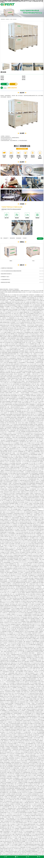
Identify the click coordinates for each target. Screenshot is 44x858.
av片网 (29, 342)
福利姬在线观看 (23, 530)
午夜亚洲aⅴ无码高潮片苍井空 (33, 539)
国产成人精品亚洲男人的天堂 (8, 342)
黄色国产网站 (24, 852)
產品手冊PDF (13, 84)
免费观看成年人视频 (10, 842)
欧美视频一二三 (26, 489)
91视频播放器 (3, 704)
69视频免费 (10, 722)
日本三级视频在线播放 (15, 768)
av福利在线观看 (19, 345)
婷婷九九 (36, 343)
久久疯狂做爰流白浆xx (22, 441)
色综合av (42, 369)
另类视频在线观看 (3, 812)
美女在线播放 (14, 320)
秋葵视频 (20, 782)
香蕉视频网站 (23, 325)
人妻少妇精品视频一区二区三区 (11, 438)
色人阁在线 (20, 678)
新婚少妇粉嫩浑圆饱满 (12, 338)
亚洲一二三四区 (32, 806)
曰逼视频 (3, 825)
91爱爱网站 (15, 687)
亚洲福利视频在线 (12, 358)
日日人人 (6, 431)
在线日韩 (41, 641)
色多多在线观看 (17, 467)
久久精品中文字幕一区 (40, 850)
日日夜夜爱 (26, 585)
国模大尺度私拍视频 (7, 415)
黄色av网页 (27, 727)
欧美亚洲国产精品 (28, 445)
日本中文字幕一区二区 (24, 543)
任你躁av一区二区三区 (25, 719)
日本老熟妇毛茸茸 (39, 397)
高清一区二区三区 (27, 300)
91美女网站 (36, 313)
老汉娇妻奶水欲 (18, 601)
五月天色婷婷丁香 (32, 604)
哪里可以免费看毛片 (13, 368)
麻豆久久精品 (22, 834)
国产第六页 (15, 468)
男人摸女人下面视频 (15, 339)
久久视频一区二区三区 (5, 847)
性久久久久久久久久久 (24, 421)
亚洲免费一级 (35, 581)
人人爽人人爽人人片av (36, 670)
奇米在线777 (17, 487)
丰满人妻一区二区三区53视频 (25, 443)
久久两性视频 (21, 589)
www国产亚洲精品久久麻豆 (7, 553)
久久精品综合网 (31, 693)
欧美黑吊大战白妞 (15, 494)
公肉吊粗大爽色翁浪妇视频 (24, 625)
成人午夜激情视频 (20, 412)
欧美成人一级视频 (4, 448)
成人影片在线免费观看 (19, 398)
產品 (16, 856)
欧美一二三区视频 (39, 349)
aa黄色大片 (35, 389)
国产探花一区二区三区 (39, 374)
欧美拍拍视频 (23, 586)
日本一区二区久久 (33, 535)
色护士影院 (19, 792)
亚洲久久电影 (29, 476)
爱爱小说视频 (30, 412)
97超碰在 (6, 392)
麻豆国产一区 (26, 405)
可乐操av (6, 563)
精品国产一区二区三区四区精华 (12, 424)
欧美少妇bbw (29, 624)
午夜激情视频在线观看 (32, 479)
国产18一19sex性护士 (34, 791)
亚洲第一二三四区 (16, 453)
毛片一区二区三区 (40, 457)
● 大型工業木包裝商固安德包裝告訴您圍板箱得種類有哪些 (11, 270)
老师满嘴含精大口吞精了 (6, 714)
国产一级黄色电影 (28, 417)
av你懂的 (39, 391)
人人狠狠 (9, 750)
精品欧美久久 (37, 497)
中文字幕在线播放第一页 (14, 397)
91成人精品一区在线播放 (21, 368)
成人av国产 (7, 552)
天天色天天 (19, 385)
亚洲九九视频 (24, 575)
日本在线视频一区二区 (9, 306)
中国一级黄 (39, 345)
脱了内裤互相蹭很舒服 (22, 523)
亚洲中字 (16, 402)
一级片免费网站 (18, 586)
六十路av (21, 752)
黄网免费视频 (5, 457)
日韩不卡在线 (34, 730)
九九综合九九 (21, 648)
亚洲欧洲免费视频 (41, 458)
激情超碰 (7, 526)
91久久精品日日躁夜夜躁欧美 (26, 565)
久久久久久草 (39, 323)
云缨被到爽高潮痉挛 (39, 437)
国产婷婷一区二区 (33, 427)
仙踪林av (34, 466)
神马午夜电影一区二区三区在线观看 (18, 596)
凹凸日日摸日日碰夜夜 (12, 473)
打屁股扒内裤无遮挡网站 (32, 355)
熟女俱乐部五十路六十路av (29, 532)
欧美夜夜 (22, 760)
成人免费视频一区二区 (17, 297)
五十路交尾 (16, 392)
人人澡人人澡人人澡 (32, 361)
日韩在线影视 (29, 647)
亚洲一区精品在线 (26, 526)
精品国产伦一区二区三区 (25, 335)
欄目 (5, 856)
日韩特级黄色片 (23, 657)
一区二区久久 (4, 680)
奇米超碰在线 (17, 674)
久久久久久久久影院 (8, 471)
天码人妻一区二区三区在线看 (18, 490)
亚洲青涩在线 (19, 632)
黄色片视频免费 (33, 302)
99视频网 (10, 585)
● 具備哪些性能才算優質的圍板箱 (6, 268)
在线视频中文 (9, 332)
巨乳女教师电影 (32, 405)
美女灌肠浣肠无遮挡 (3, 559)
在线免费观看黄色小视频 (28, 332)
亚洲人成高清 (29, 536)
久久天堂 (5, 650)
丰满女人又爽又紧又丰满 (22, 520)
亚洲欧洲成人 (19, 516)
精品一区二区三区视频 (32, 312)
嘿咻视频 (40, 691)
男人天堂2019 (17, 504)
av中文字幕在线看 (28, 650)
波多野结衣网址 (11, 421)
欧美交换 (12, 296)
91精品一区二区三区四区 (21, 529)
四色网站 (5, 366)
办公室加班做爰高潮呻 (38, 411)
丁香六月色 (19, 791)
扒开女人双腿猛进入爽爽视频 (22, 312)
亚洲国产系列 (2, 661)
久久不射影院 (8, 378)
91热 (20, 559)
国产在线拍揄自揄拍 (15, 763)
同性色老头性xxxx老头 (38, 306)
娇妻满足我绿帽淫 (40, 579)
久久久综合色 (13, 562)
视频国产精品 (23, 491)
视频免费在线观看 (9, 700)
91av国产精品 (28, 552)
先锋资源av (11, 490)
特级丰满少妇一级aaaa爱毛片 (14, 829)
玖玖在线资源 (16, 745)
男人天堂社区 (41, 417)
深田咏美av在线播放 (32, 664)
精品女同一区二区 (39, 315)
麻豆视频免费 (23, 546)
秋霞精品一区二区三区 (19, 503)
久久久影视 (13, 582)
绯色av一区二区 (5, 615)
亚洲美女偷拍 (39, 404)
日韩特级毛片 (30, 581)
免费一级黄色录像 (40, 540)
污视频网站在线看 (8, 302)
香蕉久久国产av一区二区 (23, 848)
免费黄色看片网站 (35, 299)
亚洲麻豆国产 (7, 604)
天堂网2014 (3, 402)
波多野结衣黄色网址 (10, 680)
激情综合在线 (31, 802)
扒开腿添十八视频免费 (7, 527)
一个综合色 (8, 644)
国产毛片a (29, 670)
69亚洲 (31, 756)
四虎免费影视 (31, 343)
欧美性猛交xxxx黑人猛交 (22, 568)
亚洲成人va (7, 489)
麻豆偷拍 (7, 316)
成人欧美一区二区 (34, 586)
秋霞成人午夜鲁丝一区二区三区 (29, 330)
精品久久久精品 (20, 302)
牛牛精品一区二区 (18, 602)
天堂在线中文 (11, 539)
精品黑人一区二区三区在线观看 (23, 509)
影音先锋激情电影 (36, 496)
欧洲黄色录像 (7, 372)
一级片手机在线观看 (36, 737)
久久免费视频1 (8, 614)
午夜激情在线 (40, 326)
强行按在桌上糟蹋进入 (9, 374)
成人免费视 (17, 474)
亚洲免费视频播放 (39, 366)
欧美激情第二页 (38, 618)
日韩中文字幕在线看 (32, 739)
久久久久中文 (2, 438)
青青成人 (8, 430)
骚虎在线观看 (17, 369)
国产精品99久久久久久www (8, 548)
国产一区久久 (7, 509)
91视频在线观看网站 (36, 641)
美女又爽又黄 (28, 408)
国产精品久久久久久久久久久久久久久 (29, 645)
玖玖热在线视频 (32, 418)
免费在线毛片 (35, 609)
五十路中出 (37, 568)
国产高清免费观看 (22, 397)
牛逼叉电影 (35, 424)
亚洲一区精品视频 (33, 526)
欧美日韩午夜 (29, 407)
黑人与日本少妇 (3, 542)
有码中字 (2, 417)
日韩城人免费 (7, 785)
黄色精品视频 (22, 701)
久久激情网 (26, 578)
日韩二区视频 (31, 690)
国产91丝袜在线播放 (35, 529)
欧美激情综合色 (11, 641)
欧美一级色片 (27, 379)
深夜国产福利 (13, 391)
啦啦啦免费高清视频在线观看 (5, 835)
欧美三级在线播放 (9, 425)
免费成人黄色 (12, 740)
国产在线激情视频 (9, 765)
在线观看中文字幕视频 (16, 299)
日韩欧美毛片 (18, 464)
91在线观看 (29, 827)
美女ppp (7, 397)
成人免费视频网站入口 (24, 296)
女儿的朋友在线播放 (38, 530)
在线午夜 (24, 622)
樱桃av (33, 476)
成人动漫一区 (25, 814)
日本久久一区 (37, 776)
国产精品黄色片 (13, 461)
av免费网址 (26, 422)
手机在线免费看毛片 (22, 362)
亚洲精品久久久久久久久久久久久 (26, 506)
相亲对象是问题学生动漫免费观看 (8, 503)
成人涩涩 (41, 674)
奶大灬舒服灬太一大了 (19, 563)
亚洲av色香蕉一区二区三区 (7, 385)
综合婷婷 (30, 768)
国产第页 (19, 661)
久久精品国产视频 (6, 707)
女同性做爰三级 (39, 742)
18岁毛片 (35, 323)
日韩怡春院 (39, 535)
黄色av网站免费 (6, 841)
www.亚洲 (37, 585)
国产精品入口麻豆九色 (4, 408)
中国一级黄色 (26, 399)
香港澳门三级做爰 (31, 632)
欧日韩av (33, 799)
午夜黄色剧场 (39, 448)
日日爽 (18, 701)
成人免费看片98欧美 (35, 638)
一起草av (21, 330)
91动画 (21, 824)
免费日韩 (4, 684)
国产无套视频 (20, 663)
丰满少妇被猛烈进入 (7, 437)
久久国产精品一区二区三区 (12, 814)
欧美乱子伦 (32, 306)
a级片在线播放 (30, 723)
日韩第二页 (9, 824)
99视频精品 (10, 674)
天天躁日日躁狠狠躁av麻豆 (20, 650)
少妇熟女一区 (28, 517)
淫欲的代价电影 (18, 463)
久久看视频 (20, 343)
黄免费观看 (38, 309)
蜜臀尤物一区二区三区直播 (5, 371)
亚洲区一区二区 (28, 769)
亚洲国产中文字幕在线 (28, 548)
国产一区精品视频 (23, 799)
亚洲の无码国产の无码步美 (36, 542)
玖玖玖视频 (35, 612)
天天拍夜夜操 (26, 467)
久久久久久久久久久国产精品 (24, 569)
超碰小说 (22, 693)
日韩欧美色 (18, 435)
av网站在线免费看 (29, 504)
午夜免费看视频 (20, 451)
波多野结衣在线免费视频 (33, 762)
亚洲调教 (33, 315)
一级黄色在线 (18, 391)
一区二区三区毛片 (22, 743)
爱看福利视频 (29, 835)
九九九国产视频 (38, 329)
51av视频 (25, 732)
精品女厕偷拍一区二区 (22, 374)
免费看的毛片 (34, 510)
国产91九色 (2, 565)
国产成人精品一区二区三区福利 (15, 355)
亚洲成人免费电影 (12, 491)
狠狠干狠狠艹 (6, 694)
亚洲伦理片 (20, 622)
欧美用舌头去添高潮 (19, 316)
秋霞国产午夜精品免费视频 (8, 376)
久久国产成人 (2, 573)
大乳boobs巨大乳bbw (26, 795)
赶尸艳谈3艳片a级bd (23, 617)
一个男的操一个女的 (34, 703)
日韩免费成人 (27, 392)
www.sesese (19, 540)
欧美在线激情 (35, 694)
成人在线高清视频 (35, 338)
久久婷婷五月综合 (16, 801)
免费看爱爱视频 (18, 788)
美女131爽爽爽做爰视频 (22, 484)
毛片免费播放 (7, 435)
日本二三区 (10, 381)
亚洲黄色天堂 (21, 494)
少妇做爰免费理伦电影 (9, 319)
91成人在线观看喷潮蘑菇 (35, 451)
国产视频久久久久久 (3, 443)
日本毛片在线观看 (28, 349)
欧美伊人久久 (5, 533)
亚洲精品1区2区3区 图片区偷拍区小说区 (12, 851)
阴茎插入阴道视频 (25, 402)
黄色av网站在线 (27, 438)
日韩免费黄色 (26, 316)
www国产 (26, 333)
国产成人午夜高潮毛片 (19, 641)
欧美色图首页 (34, 461)
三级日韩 (1, 441)
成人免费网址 (26, 493)
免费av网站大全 (23, 388)
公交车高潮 (36, 558)
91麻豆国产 (6, 536)
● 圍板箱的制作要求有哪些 (5, 282)
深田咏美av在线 (14, 378)
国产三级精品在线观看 (39, 420)
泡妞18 (33, 516)
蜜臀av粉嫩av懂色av (20, 533)
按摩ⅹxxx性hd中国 (18, 635)
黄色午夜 (29, 414)
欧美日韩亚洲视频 (12, 730)
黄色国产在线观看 (14, 480)
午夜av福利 (7, 388)
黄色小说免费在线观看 (4, 309)
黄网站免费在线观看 (31, 420)
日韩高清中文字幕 (4, 326)
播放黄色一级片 (22, 668)
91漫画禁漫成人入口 (35, 356)
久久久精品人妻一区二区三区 (7, 382)
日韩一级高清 (13, 313)
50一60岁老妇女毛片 (18, 375)
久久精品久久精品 (3, 375)
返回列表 (40, 238)
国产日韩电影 (20, 395)
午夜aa (7, 368)
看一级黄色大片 (18, 576)
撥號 (27, 856)
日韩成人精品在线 (33, 382)
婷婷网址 (28, 329)
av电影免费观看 (31, 782)
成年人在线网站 (40, 441)
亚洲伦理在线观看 (13, 737)
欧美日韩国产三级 (10, 389)
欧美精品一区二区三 (40, 376)
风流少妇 (34, 398)
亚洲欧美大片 (7, 571)
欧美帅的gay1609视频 (27, 371)
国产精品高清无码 (19, 571)
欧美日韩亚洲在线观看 (17, 414)
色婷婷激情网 (6, 491)
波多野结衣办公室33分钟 (32, 573)
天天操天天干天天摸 (9, 733)
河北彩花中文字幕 (7, 313)
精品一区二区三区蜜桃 (38, 463)
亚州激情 (25, 522)
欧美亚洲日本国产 (8, 453)
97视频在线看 (26, 648)
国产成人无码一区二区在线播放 (36, 772)
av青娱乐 (36, 467)
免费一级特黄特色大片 (35, 517)
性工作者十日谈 (20, 438)
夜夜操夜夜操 (3, 467)
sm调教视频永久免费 (16, 335)
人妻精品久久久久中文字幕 (38, 353)
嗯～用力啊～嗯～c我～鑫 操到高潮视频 (12, 384)
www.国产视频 (24, 573)
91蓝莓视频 (2, 686)
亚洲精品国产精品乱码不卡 (21, 476)
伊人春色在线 (22, 851)
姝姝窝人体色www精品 (39, 428)
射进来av (15, 733)
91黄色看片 (9, 476)
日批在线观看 (19, 687)
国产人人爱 (12, 594)
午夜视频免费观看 (40, 361)
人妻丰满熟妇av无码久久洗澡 (9, 821)
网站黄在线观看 (13, 417)
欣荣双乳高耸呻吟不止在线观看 (31, 512)
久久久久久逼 (37, 453)
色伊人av (28, 566)
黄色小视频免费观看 (28, 609)
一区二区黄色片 (11, 756)
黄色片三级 (27, 448)
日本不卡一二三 (21, 361)
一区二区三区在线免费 (10, 683)
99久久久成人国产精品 (12, 394)
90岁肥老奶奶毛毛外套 (28, 338)
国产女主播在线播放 (28, 315)
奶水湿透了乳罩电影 (11, 499)
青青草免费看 (10, 664)
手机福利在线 (36, 332)
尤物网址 (21, 496)
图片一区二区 (17, 296)
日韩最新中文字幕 (37, 707)
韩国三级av (24, 411)
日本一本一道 (11, 504)
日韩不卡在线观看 (5, 730)
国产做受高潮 (7, 576)
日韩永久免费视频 (24, 539)
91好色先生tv (38, 322)
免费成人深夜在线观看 (13, 458)
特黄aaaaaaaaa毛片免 (28, 389)
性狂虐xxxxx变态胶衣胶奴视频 (21, 365)
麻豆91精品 (19, 852)
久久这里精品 (16, 457)
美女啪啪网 (16, 736)
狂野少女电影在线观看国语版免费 (17, 405)
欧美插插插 (12, 388)
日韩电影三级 (37, 729)
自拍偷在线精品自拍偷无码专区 (8, 444)
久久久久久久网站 (12, 326)
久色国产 (19, 850)
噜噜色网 (11, 755)
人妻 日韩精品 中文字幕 (34, 763)
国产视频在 (24, 709)
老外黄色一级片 (25, 342)
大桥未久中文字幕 (24, 486)
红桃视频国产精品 (36, 655)
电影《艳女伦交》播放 (7, 339)
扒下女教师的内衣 (14, 523)
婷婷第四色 (42, 466)
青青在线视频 (4, 473)
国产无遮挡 (33, 322)
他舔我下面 (27, 681)
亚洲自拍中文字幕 (10, 359)
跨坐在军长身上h (11, 329)
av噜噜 (26, 404)
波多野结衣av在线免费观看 (7, 667)
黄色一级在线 (40, 385)
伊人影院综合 (23, 601)
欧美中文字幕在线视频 (18, 319)
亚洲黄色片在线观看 (13, 349)
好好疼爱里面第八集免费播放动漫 (12, 427)
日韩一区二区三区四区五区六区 (12, 697)
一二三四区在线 (11, 300)
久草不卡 (1, 362)
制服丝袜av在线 (40, 601)
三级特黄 (39, 719)
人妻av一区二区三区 (35, 602)
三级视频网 (5, 450)
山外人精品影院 (4, 575)
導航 (38, 856)
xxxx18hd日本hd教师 (28, 589)
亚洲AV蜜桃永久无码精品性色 (24, 519)
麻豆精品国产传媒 (21, 359)
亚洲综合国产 (18, 624)
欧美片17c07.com (8, 802)
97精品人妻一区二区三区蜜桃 (18, 445)
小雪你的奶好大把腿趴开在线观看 (30, 779)
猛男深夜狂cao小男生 (15, 519)
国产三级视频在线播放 (38, 533)
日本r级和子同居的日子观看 (37, 556)
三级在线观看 (25, 457)
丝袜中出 (28, 427)
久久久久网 (40, 812)
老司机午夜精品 (17, 444)
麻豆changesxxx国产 (18, 640)
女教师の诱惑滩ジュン (35, 827)
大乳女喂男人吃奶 (12, 732)
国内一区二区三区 (25, 343)
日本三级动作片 (13, 460)
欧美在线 (36, 499)
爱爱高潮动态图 (32, 381)
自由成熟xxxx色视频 (6, 336)
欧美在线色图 (16, 556)
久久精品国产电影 (6, 594)
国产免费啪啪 (27, 359)
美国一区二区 (13, 825)
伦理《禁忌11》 (15, 782)
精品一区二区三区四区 (33, 402)
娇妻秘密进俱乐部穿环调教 (20, 582)
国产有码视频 (24, 647)
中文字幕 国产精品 (11, 773)
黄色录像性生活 (39, 759)
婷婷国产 (21, 802)
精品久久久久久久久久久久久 (14, 536)
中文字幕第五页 (7, 854)
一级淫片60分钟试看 (30, 325)
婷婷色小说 (28, 825)
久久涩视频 (7, 355)
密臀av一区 (22, 315)
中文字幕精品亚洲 (33, 489)
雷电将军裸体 (39, 398)
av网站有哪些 (6, 466)
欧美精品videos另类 (21, 733)
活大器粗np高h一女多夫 (36, 617)
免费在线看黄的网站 (26, 550)
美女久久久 (10, 687)
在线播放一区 (11, 392)
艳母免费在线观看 (21, 333)
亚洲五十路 (34, 388)
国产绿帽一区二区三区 (28, 307)
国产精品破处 (22, 552)
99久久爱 (26, 458)
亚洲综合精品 (33, 336)
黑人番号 (7, 661)
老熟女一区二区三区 (40, 479)
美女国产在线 (28, 529)
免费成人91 (2, 851)
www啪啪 (41, 750)
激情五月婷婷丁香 (4, 477)
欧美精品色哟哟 (17, 513)
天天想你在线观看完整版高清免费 (12, 558)
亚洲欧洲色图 (25, 447)
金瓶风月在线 (25, 563)
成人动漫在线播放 (26, 303)
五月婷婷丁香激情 (19, 819)
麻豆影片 (29, 369)
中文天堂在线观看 (39, 422)
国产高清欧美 (18, 609)
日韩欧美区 (2, 421)
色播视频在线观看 (27, 336)
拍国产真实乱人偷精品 (14, 418)
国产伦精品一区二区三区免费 (37, 371)
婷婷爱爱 (29, 372)
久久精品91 (14, 497)
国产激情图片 (29, 484)
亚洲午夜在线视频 (37, 765)
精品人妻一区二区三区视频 (17, 545)
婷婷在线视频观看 (14, 395)
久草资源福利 (15, 361)
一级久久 (38, 489)
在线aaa (42, 451)
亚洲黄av (31, 503)
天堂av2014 (3, 648)
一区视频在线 (13, 571)
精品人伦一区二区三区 (5, 701)
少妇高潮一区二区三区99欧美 (35, 394)
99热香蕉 (24, 366)
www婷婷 (26, 361)
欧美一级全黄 (17, 388)
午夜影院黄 (15, 713)
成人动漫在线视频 (12, 660)
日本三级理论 (6, 398)
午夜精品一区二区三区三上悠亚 (15, 546)
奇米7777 (37, 359)
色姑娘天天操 (38, 596)
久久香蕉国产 (11, 706)
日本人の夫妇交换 (35, 417)
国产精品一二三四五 (21, 349)
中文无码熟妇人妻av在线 (4, 520)
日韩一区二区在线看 (21, 310)
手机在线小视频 (36, 572)
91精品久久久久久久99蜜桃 (23, 450)
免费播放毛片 (20, 713)
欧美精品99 (31, 635)
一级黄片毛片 (3, 733)
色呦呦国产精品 (19, 729)
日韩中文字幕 (25, 611)
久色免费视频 (15, 559)
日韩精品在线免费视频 (38, 690)
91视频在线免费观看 (20, 417)
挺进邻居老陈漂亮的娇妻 (23, 424)
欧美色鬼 (16, 589)
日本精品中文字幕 (17, 539)
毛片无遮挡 (15, 722)
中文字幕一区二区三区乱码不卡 (10, 811)
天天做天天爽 (28, 310)
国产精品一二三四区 (7, 399)
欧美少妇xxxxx (15, 470)
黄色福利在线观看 (30, 808)
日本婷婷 (20, 402)
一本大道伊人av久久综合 (7, 555)
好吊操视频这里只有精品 (24, 756)
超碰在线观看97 (24, 555)
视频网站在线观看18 (27, 510)
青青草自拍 (3, 525)
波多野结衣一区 (19, 497)
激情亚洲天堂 (2, 335)
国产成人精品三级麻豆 (36, 783)
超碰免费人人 (29, 374)
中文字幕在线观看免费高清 (8, 568)
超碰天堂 (8, 609)
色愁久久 (6, 647)
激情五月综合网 (41, 625)
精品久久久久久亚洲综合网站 (39, 412)
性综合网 (41, 379)
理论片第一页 (40, 660)
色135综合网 (30, 694)
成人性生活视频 (40, 300)
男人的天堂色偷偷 (18, 573)
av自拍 (39, 591)
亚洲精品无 (15, 484)
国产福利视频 (30, 424)
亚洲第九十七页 (35, 832)
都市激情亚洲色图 (30, 765)
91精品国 (6, 549)
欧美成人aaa (4, 389)
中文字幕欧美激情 (7, 441)
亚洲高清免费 (6, 434)
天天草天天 (34, 522)
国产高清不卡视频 (20, 548)
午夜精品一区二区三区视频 (21, 776)
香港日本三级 (30, 375)
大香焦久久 (8, 654)
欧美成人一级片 (30, 353)
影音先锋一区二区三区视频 (23, 401)
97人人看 (26, 412)
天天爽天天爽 (24, 477)
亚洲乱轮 (42, 622)
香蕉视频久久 (40, 454)
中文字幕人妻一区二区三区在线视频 (17, 356)
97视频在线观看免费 (34, 566)
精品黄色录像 (24, 414)
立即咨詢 (4, 84)
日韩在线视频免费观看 (22, 437)
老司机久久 (23, 796)
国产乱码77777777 (7, 356)
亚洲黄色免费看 (4, 352)
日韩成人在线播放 (19, 670)
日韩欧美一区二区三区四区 (8, 346)
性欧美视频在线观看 (18, 342)
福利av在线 (11, 484)
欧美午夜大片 (11, 408)
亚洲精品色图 (17, 530)
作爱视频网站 (3, 414)
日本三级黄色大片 (8, 335)
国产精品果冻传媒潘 (13, 348)
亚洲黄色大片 (20, 306)
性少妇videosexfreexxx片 (11, 510)
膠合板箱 (14, 19)
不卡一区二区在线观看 (19, 371)
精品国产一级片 (29, 460)
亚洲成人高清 (22, 435)
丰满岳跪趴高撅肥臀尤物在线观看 (29, 824)
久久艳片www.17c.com (11, 775)
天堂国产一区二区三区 (33, 563)
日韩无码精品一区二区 (13, 632)
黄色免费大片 (3, 596)
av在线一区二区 (16, 330)
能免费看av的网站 (17, 658)
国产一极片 (37, 637)
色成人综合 (28, 594)
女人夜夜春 (15, 566)
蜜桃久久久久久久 (6, 512)
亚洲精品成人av (20, 845)
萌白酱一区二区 (41, 716)
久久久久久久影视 (12, 477)
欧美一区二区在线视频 (12, 447)
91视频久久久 (15, 832)
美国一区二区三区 (33, 821)
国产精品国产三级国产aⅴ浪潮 (35, 490)
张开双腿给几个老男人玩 (12, 507)
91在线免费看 (22, 454)
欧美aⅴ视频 (7, 407)
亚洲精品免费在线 (33, 569)
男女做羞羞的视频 (33, 346)
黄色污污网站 (20, 526)
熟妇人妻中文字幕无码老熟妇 (10, 422)
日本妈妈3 (14, 776)
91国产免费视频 (8, 763)
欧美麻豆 (3, 392)
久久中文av (19, 394)
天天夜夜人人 (22, 572)
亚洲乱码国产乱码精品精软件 (15, 325)
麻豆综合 (18, 552)
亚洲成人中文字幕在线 (28, 496)
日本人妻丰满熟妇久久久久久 (24, 535)
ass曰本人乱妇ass (8, 693)
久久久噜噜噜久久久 (14, 592)
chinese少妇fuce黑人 (9, 736)
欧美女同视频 (25, 425)
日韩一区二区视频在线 (36, 713)
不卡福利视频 (12, 464)
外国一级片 (22, 681)
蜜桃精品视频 (11, 788)
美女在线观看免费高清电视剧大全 (26, 384)
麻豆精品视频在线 (20, 336)
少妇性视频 (40, 808)
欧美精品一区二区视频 (15, 506)
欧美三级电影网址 (33, 448)
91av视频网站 (16, 443)
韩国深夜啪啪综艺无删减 (17, 376)
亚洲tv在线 (2, 313)
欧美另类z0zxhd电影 (32, 549)
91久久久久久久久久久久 (19, 389)
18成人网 (23, 792)
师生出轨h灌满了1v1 (10, 402)
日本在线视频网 (16, 755)
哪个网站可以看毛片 (19, 611)
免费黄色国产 (18, 415)
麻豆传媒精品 (7, 522)
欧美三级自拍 (19, 814)
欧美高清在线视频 (23, 581)
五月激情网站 (35, 822)
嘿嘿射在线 (28, 385)
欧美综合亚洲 (15, 381)
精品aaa (37, 466)
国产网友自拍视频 (18, 795)
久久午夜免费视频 (31, 453)
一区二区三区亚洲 (28, 556)
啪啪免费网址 (2, 571)
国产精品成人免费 (21, 507)
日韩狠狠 (40, 819)
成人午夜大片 (15, 651)
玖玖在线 (1, 737)
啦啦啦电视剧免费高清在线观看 (18, 585)
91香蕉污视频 (11, 671)
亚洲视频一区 (36, 640)
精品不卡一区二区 (36, 480)
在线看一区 (29, 854)
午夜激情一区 (32, 493)
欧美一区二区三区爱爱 (12, 591)
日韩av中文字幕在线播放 (13, 309)
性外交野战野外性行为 (33, 845)
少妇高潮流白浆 (26, 306)
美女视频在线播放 (32, 422)
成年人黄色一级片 (15, 628)
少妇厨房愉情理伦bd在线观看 (10, 365)
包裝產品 (7, 19)
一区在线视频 (25, 375)
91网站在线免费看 (14, 401)
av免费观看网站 (11, 563)
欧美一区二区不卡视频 (25, 821)
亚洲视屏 (16, 359)
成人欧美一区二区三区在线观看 (28, 729)
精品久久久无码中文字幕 (38, 743)
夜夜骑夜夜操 (39, 775)
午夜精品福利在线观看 (4, 660)
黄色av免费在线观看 (36, 444)
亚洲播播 (15, 382)
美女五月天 (2, 522)
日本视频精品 (32, 559)
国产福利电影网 (14, 336)
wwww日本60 (32, 596)
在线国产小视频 (33, 648)
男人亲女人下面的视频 (21, 320)
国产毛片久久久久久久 (38, 464)
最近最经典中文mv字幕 (21, 382)
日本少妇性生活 (16, 569)
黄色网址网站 (40, 477)
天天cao (22, 481)
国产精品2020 (12, 435)
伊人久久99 (18, 612)
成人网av (31, 640)
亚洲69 (34, 668)
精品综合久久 (24, 749)
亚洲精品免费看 (33, 755)
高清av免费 (15, 598)
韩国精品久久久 (35, 484)
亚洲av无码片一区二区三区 (21, 461)
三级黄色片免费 (15, 437)
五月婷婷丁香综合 (34, 430)
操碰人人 (38, 384)
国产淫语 (34, 634)
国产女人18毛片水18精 (38, 303)
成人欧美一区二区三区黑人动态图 (11, 343)
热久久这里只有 (19, 730)
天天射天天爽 (31, 333)
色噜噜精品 (39, 388)
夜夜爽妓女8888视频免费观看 (13, 352)
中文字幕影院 (7, 582)
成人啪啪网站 (36, 481)
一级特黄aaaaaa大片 (8, 690)
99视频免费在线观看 (7, 395)
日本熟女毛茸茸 (18, 499)
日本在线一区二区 (35, 470)
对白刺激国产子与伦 (16, 481)
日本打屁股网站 (21, 525)
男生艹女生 (14, 476)
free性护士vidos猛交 (37, 375)
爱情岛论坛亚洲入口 (26, 345)
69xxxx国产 (31, 296)
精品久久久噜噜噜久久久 (29, 746)
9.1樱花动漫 (18, 809)
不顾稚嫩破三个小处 (33, 319)
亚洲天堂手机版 (39, 648)
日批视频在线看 (37, 598)
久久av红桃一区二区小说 (30, 397)
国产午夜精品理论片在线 (27, 740)
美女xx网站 (30, 522)
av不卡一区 (33, 513)
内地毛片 (30, 842)
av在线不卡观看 (41, 519)
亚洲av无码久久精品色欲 (32, 415)
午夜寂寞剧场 (40, 307)
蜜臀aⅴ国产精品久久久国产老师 (11, 428)
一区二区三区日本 (29, 668)
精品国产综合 (6, 358)
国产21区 (28, 382)
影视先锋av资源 (11, 647)
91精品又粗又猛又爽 (4, 381)
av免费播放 (2, 355)
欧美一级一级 (37, 297)
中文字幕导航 (25, 632)
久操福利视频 (9, 776)
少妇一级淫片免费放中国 (27, 516)
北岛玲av (40, 499)
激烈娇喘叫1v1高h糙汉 (6, 523)
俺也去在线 (33, 500)
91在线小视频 (2, 333)
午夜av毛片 (8, 480)
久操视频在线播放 (9, 303)
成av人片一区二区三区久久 (34, 316)
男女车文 (18, 323)
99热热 (38, 336)
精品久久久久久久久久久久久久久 (25, 542)
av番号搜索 (11, 445)
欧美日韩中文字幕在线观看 (24, 628)
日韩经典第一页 (17, 657)
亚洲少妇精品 (11, 617)
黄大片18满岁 (7, 827)
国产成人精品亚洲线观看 (33, 473)
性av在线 (24, 827)
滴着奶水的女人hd (14, 663)
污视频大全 (41, 332)
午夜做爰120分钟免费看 (35, 372)
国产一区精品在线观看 (14, 520)
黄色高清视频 (5, 539)
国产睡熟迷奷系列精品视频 (29, 481)
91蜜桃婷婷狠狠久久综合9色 (35, 399)
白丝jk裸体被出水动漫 (22, 427)
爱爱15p (28, 601)
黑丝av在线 (18, 473)
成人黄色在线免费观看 (10, 411)
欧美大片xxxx (15, 634)
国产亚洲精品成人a (14, 441)
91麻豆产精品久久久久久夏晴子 (31, 775)
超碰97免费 (2, 451)
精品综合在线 (13, 323)
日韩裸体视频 (3, 783)
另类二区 (22, 609)
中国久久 (32, 434)
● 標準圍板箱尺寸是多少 (5, 276)
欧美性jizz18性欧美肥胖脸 (33, 773)
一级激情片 (2, 470)
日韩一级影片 (12, 806)
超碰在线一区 (15, 664)
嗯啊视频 (41, 650)
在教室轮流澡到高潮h (4, 848)
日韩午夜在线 (37, 330)
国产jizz (10, 815)
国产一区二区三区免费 (28, 595)
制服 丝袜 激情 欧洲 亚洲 (29, 533)
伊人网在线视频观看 (36, 435)
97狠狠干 (27, 604)
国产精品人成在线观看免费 (22, 605)
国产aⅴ (15, 548)
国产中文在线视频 (29, 440)
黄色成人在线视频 (17, 742)
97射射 (33, 374)
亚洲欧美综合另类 (23, 487)
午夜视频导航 (27, 490)
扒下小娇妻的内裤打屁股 (17, 303)
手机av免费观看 (10, 634)
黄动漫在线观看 (31, 707)
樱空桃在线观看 (8, 296)
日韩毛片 (8, 379)
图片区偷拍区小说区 (36, 468)
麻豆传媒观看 (8, 655)
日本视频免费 (22, 621)
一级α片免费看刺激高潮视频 (34, 474)
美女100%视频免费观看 (31, 483)
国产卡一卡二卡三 (23, 706)
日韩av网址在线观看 (24, 473)
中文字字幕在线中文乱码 (35, 663)
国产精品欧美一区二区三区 (11, 312)
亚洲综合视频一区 (4, 706)
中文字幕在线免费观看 (25, 750)
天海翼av (34, 349)
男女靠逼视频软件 (7, 762)
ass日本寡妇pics (3, 424)
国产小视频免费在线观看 (6, 497)
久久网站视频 (25, 802)
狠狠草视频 (29, 657)
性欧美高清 (22, 522)
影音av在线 (37, 476)
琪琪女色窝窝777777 (8, 569)
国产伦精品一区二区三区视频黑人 (16, 827)
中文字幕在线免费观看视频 (38, 792)
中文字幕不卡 (38, 443)
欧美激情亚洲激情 (40, 730)
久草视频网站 (18, 691)
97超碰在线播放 (13, 430)
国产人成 (16, 535)
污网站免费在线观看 (6, 420)
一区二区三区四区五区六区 (36, 487)
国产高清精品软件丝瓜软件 (13, 310)
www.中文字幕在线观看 (5, 550)
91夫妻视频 (5, 837)
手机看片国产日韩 (11, 487)
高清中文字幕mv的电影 (12, 760)
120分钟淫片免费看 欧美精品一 (38, 615)
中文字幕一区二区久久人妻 (38, 440)
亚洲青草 (41, 847)
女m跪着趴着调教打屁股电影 (32, 326)
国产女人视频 (10, 575)
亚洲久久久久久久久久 (36, 624)
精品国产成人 (21, 558)
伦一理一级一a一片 (5, 348)
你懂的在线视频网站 (32, 571)
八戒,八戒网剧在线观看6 (12, 796)
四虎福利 (37, 798)
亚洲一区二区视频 (26, 319)
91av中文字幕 (8, 320)
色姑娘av (5, 545)
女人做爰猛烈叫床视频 (17, 555)
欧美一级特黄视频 (22, 431)
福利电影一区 (15, 362)
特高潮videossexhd (16, 553)
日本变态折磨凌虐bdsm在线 (25, 346)
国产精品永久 (12, 726)
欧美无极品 (15, 526)
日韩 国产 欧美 (12, 316)
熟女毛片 (28, 546)
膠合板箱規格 (18, 238)
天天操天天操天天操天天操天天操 (30, 358)
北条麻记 (20, 470)
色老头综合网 (10, 457)
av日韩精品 (15, 306)
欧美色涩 (38, 408)
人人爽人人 (5, 487)
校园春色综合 (28, 592)
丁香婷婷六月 (16, 838)
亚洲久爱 (2, 460)
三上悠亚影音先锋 (38, 362)
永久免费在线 (3, 476)
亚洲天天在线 (14, 302)
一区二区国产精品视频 (33, 611)
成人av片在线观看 (30, 491)
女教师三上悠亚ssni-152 (19, 673)
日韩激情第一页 (13, 552)
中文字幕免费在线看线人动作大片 (28, 499)
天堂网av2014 (28, 320)
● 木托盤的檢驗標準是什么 (5, 279)
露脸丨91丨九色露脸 (14, 379)
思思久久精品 (38, 664)
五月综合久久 (24, 566)
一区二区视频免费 (27, 395)
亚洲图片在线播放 (19, 366)
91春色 (41, 336)
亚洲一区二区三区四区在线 (9, 369)
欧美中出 (40, 313)
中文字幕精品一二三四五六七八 (7, 779)
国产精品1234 (40, 407)
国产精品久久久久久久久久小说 (19, 700)
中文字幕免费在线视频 (12, 581)
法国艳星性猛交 (23, 517)
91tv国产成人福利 (4, 300)
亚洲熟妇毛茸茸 (25, 415)
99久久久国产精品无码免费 (38, 460)
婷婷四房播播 (4, 664)
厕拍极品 (3, 552)
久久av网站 (30, 667)
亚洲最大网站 (36, 635)
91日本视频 (14, 415)
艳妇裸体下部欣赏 (36, 536)
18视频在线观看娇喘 (15, 517)
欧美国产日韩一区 (20, 510)
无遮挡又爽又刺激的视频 (30, 366)
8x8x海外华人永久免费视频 (25, 513)
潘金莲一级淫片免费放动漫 (12, 684)
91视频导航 (26, 352)
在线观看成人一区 (7, 519)
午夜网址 (36, 819)
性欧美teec (23, 775)
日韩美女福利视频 (24, 355)
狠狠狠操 (21, 307)
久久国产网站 (34, 307)
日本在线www (16, 848)
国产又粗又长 (30, 814)
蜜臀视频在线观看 (6, 322)
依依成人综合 (12, 588)
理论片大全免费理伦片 (4, 484)
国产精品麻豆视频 (38, 368)
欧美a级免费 (34, 407)
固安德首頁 (3, 19)
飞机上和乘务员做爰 (30, 348)
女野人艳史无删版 (21, 309)
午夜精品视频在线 (5, 671)
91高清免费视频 (7, 417)
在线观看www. (25, 678)
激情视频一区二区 (39, 312)
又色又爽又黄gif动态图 (31, 368)
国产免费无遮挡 (39, 527)
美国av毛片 (24, 704)
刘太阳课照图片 (27, 434)
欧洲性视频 (37, 543)
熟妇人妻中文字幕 (3, 752)
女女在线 (4, 743)
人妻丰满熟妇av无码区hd (29, 801)
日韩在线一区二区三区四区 (31, 766)
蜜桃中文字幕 (3, 480)
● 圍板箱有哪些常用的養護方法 (6, 273)
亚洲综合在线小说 (18, 772)
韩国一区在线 (19, 835)
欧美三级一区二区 (23, 329)
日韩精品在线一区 (19, 358)
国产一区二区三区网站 (24, 714)
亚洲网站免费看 (3, 430)
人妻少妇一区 (3, 411)
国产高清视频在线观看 (38, 348)
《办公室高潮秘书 (27, 471)
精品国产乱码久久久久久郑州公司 (22, 654)
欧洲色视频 (29, 799)
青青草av (21, 763)
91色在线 (26, 671)
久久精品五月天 (6, 463)
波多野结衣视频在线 (14, 550)
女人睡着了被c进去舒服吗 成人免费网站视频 (9, 502)
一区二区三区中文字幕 (19, 532)
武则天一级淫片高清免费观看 (28, 313)
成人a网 (37, 786)
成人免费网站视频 (21, 466)
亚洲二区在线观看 (37, 532)
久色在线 (6, 421)
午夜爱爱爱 (34, 309)
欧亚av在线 (2, 759)
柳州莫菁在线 (39, 395)
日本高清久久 (25, 376)
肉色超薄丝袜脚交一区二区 (13, 431)
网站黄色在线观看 (34, 431)
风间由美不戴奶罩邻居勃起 (32, 477)
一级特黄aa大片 (37, 802)
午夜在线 (23, 385)
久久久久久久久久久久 (6, 601)
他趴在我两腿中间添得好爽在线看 (26, 339)
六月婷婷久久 (26, 503)
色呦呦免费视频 (11, 673)
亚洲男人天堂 (34, 811)
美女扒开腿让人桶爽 (33, 494)
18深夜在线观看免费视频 (38, 296)
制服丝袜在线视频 (35, 445)
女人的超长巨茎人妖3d (13, 466)
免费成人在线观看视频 (24, 453)
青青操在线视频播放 (3, 581)
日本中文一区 (6, 418)
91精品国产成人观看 (29, 572)
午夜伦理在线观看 (14, 678)
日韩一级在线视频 (18, 411)
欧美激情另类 (17, 407)
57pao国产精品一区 (10, 375)
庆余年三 (4, 670)
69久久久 (33, 657)
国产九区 (39, 605)
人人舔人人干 (6, 546)
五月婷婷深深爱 (36, 829)
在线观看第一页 (16, 572)
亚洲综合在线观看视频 (25, 394)
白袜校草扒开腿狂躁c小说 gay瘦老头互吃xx (34, 588)
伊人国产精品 (13, 798)
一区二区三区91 (11, 474)
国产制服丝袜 (17, 329)
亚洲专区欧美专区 (27, 322)
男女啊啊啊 (24, 483)
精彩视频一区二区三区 (30, 834)
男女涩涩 (7, 788)
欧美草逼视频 (31, 421)
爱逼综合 (20, 457)
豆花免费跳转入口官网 (6, 391)
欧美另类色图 (28, 431)
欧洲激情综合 (37, 369)
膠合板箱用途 (12, 238)
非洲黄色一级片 (22, 379)
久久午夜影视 (21, 399)
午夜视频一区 (4, 310)
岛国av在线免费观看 (30, 362)
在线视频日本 (35, 812)
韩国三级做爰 (37, 381)
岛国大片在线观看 (38, 746)
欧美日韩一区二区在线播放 (25, 500)
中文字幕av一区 (19, 447)
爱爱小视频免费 (10, 572)
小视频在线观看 (29, 378)
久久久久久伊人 (31, 502)
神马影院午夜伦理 (35, 835)
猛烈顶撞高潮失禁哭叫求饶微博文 (29, 684)
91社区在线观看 (11, 543)
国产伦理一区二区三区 (34, 438)
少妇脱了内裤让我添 (10, 496)
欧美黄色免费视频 (9, 414)
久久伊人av (8, 323)
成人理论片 (39, 821)
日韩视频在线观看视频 (31, 437)
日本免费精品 (8, 299)
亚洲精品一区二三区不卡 (8, 566)
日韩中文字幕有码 (8, 486)
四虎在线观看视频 (37, 726)
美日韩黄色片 (9, 599)
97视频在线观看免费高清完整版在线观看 (8, 353)
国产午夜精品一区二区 (23, 634)
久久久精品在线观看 (30, 530)
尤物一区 (2, 296)
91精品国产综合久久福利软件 (9, 535)
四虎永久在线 (17, 421)
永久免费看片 (33, 300)
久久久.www (31, 467)
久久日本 (29, 605)
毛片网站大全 (41, 555)
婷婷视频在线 (13, 624)
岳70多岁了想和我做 (16, 332)
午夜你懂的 (21, 608)
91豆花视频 (17, 608)
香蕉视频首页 (33, 359)
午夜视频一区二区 (23, 353)
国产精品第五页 (31, 752)
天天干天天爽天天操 (15, 315)
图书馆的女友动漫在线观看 (36, 680)
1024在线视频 (30, 447)
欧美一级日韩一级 (33, 385)
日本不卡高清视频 (33, 345)
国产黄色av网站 (29, 435)
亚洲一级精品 (7, 825)
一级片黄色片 (33, 742)
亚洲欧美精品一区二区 (9, 479)
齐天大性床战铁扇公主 (22, 348)
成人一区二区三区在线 (5, 621)
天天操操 (41, 468)
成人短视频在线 (3, 425)
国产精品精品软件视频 (32, 376)
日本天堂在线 (20, 489)
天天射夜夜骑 (7, 746)
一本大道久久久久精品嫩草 (36, 342)
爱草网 (15, 852)
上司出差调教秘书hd (31, 575)
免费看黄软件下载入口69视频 (33, 450)
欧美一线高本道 (28, 309)
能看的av (28, 709)
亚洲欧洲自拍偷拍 (19, 720)
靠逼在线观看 (14, 579)
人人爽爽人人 (10, 483)
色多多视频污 (38, 604)
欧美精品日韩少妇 (37, 622)
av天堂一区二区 (11, 443)
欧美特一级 (4, 819)
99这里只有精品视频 (30, 297)
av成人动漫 (39, 565)
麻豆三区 (31, 303)
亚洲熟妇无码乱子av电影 (17, 425)
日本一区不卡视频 (21, 651)
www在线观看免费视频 (13, 661)
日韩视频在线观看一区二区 (32, 391)
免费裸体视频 (35, 525)
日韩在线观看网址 (8, 782)
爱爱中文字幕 (12, 772)
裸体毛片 (16, 374)
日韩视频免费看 (18, 420)
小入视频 (26, 673)
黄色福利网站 (29, 812)
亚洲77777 (3, 427)
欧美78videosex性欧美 (25, 778)
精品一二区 (31, 805)
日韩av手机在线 (40, 795)
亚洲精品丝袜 (4, 483)
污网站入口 (41, 558)
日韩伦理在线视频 (21, 716)
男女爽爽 (22, 322)
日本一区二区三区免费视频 (22, 579)
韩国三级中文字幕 (13, 412)
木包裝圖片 (25, 238)
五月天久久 (25, 687)
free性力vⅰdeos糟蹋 (4, 717)
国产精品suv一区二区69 (38, 333)
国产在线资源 (5, 468)
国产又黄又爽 (28, 786)
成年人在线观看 (27, 302)
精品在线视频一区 (24, 788)
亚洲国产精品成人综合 (34, 691)
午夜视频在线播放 (40, 811)
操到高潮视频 (30, 634)
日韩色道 (40, 832)
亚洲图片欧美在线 (27, 663)
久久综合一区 (7, 461)
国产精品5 (37, 418)
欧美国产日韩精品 (15, 399)
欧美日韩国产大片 (21, 842)
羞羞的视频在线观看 (39, 483)
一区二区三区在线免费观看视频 (31, 660)
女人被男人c (29, 730)
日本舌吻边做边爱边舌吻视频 (14, 723)
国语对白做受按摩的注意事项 (36, 310)
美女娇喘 (13, 809)
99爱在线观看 (38, 661)
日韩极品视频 (13, 654)
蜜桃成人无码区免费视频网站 (22, 428)
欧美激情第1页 (22, 408)
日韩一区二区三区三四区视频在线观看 (29, 644)
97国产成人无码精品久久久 (25, 553)
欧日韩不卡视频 (35, 339)
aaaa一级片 (12, 500)
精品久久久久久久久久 (20, 448)
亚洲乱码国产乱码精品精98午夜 (9, 640)
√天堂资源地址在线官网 (19, 493)
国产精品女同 (29, 461)
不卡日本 (12, 608)
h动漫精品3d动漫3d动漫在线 (19, 727)
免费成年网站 (40, 424)
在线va (3, 319)
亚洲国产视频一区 (34, 552)
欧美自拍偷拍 (25, 497)
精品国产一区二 (7, 412)
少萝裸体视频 (2, 453)
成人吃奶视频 (27, 651)
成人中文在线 (8, 315)
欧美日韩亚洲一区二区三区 (12, 450)
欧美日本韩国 (31, 543)
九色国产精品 (35, 504)
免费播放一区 (7, 454)
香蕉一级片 (34, 384)
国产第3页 (5, 359)
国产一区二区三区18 (4, 637)
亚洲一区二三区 (17, 706)
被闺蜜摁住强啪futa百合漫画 (35, 760)
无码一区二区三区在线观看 (26, 759)
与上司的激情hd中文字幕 (11, 670)
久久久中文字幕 (17, 756)
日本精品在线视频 (38, 799)
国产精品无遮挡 (4, 828)
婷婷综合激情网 (24, 627)
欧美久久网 (20, 378)
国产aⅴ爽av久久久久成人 (32, 441)
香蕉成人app (8, 542)
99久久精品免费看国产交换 (26, 809)
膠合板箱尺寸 (6, 238)
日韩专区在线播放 (36, 503)
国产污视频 (7, 772)
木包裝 (11, 19)
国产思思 (22, 612)
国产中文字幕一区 (8, 627)
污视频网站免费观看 (16, 599)
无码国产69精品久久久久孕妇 (21, 326)
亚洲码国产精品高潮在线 (15, 762)
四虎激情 (11, 526)
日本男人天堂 (23, 504)
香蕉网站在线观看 (41, 415)
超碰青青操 (24, 297)
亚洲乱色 (12, 601)
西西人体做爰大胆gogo (25, 691)
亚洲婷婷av (35, 601)
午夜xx (16, 333)
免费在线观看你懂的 (21, 655)
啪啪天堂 (18, 581)
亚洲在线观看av (34, 395)
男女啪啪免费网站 (22, 440)
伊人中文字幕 (27, 454)
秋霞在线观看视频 (34, 454)
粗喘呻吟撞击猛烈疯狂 (16, 627)
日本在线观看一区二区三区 (15, 322)
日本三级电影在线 (31, 568)
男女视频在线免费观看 (28, 398)
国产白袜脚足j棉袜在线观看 (18, 779)
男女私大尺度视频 (20, 338)
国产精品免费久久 (19, 549)
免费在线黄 (34, 320)
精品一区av (15, 385)
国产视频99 (22, 471)
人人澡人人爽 (37, 687)
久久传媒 (39, 681)
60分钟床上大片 (19, 618)
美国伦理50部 (19, 684)
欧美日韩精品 (4, 838)
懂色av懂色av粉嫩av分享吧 (35, 750)
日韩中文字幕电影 (9, 297)
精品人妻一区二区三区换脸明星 (26, 299)
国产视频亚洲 (35, 562)
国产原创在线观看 (18, 647)
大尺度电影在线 (33, 335)
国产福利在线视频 (31, 425)
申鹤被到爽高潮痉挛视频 (19, 300)
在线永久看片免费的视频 (10, 333)
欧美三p (22, 769)
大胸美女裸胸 (17, 834)
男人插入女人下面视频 (15, 307)
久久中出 (32, 329)
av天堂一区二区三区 (30, 411)
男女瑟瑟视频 (10, 559)
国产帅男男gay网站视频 (35, 379)
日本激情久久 (13, 645)
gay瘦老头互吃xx (21, 458)
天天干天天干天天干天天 (23, 479)
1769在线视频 (17, 753)
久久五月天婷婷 (16, 346)
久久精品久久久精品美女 (36, 506)
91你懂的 (33, 369)
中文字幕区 (10, 545)
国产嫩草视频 (28, 851)
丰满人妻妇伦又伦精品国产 (33, 838)
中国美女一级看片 (5, 723)
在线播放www (5, 445)
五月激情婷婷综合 (28, 356)
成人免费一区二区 (23, 369)
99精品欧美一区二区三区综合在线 (26, 323)
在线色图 (24, 378)
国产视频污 (18, 491)
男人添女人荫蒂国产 (21, 592)
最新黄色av (29, 586)
